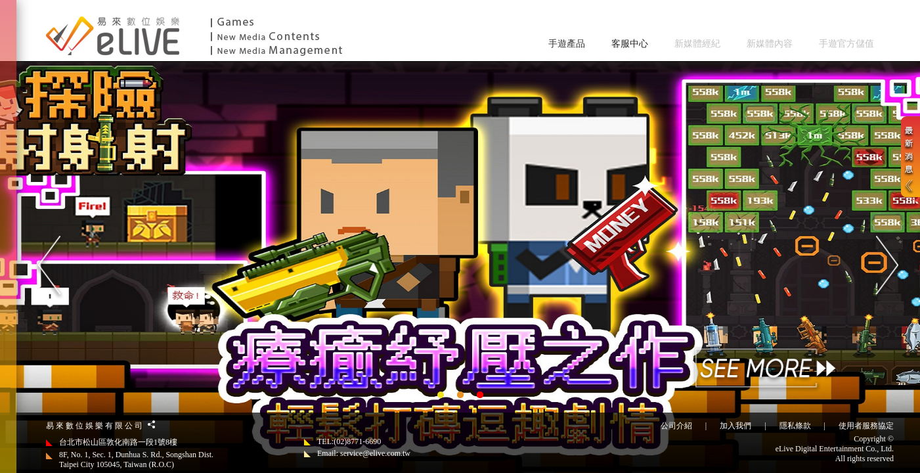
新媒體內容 (770, 44)
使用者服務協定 (866, 425)
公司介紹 (676, 425)
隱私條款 (795, 425)
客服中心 (629, 44)
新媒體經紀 (697, 44)
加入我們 (735, 425)
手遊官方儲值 (846, 44)
